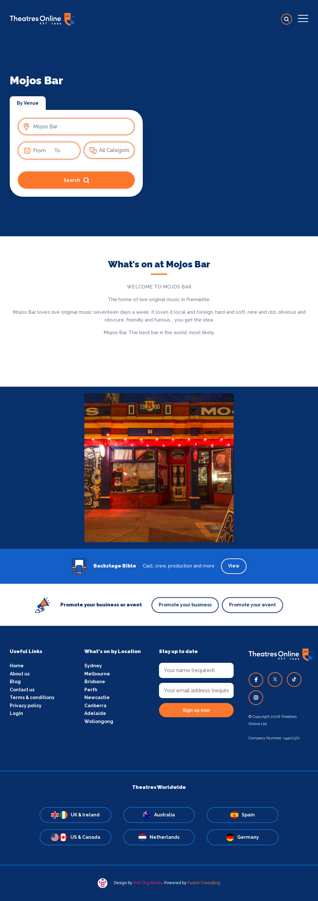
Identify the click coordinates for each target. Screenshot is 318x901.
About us (20, 673)
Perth (90, 689)
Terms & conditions (32, 697)
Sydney (93, 665)
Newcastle (97, 697)
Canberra (95, 705)
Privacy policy (26, 705)
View (233, 565)
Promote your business (185, 604)
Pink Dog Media (147, 883)
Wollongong (98, 721)
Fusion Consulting (204, 883)
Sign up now (196, 710)
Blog (15, 681)
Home (17, 665)
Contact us (22, 689)
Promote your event (252, 604)
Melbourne (97, 673)
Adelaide (95, 713)
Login (16, 713)
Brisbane (94, 681)
